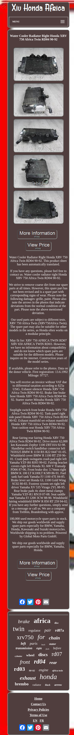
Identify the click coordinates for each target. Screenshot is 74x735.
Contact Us (38, 704)
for (41, 636)
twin (18, 628)
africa (42, 620)
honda (48, 677)
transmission (24, 648)
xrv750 (25, 637)
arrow (58, 684)
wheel (30, 655)
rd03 (19, 669)
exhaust (28, 678)
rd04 (40, 661)
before (57, 648)
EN (35, 720)
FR (42, 720)
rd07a (59, 630)
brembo (22, 684)
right (39, 648)
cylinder (18, 656)
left (23, 643)
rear (53, 662)
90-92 (32, 670)
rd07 (57, 654)
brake (24, 621)
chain (54, 637)
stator (52, 644)
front (25, 662)
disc (56, 622)
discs (43, 654)
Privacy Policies (38, 709)
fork (47, 649)
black (47, 685)
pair (47, 630)
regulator (34, 630)
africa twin (57, 670)
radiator (37, 684)
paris (33, 643)
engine (43, 670)
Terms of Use (38, 715)
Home (38, 698)
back (43, 645)
